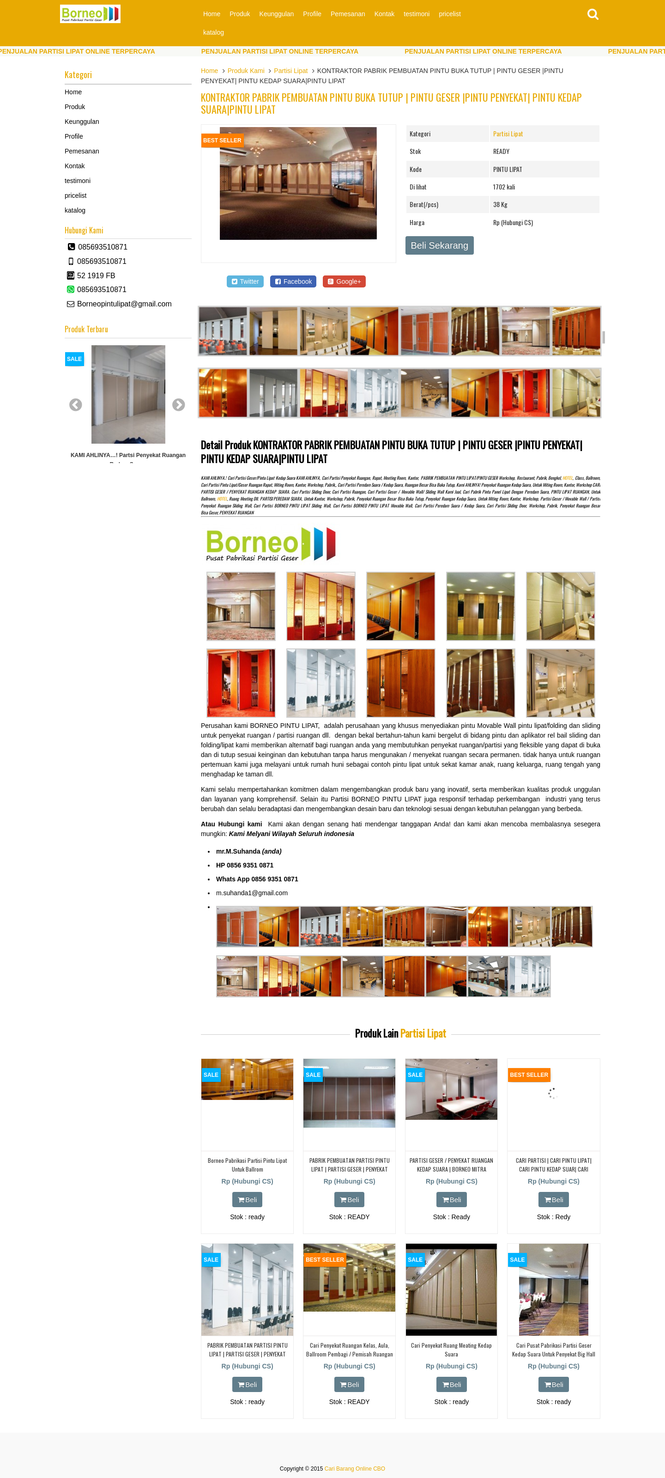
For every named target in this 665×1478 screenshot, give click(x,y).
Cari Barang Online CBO (355, 1469)
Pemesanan (348, 14)
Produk (240, 14)
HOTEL (567, 478)
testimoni (416, 14)
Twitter (245, 281)
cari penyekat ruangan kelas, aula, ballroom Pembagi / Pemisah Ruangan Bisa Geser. (349, 1354)
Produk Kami (246, 70)
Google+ (344, 281)
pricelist (449, 14)
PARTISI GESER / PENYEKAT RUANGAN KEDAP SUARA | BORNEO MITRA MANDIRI (451, 1169)
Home (211, 14)
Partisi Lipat (291, 70)
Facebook (293, 281)
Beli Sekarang (440, 245)
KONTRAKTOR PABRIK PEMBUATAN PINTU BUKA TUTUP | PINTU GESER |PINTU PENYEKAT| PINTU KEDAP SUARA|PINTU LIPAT (391, 103)
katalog (213, 32)
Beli (247, 1199)
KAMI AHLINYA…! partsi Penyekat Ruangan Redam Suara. (128, 459)
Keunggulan (277, 14)
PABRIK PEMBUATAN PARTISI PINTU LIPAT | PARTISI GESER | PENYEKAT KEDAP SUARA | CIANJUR (349, 1169)
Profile (312, 14)
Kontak (385, 14)
